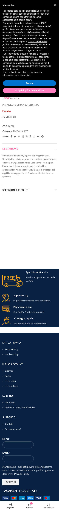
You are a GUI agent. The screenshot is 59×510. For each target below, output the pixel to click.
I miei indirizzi (11, 386)
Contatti (9, 424)
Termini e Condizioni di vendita (20, 407)
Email (6, 452)
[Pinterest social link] (23, 136)
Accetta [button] (29, 83)
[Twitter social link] (15, 136)
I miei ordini (10, 381)
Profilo (8, 376)
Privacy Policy (11, 349)
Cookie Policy (11, 354)
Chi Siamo (10, 402)
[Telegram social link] (42, 136)
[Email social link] (19, 136)
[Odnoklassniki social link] (30, 136)
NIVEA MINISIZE (20, 131)
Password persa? (13, 429)
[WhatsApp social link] (34, 136)
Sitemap (9, 370)
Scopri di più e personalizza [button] (29, 90)
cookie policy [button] (25, 20)
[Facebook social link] (11, 136)
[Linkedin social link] (27, 136)
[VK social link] (38, 136)
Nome (5, 438)
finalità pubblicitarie (37, 41)
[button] (54, 5)
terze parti (7, 26)
